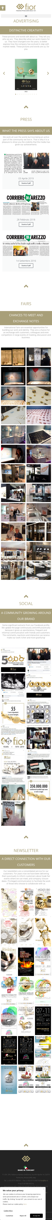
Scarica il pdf (26, 183)
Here (25, 1204)
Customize (9, 1216)
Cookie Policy (8, 1211)
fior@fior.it (44, 1180)
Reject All (23, 1216)
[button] (2, 8)
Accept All (36, 1216)
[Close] (43, 1189)
